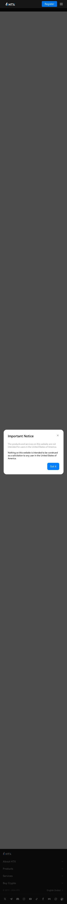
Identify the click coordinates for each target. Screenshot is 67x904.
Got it (53, 466)
